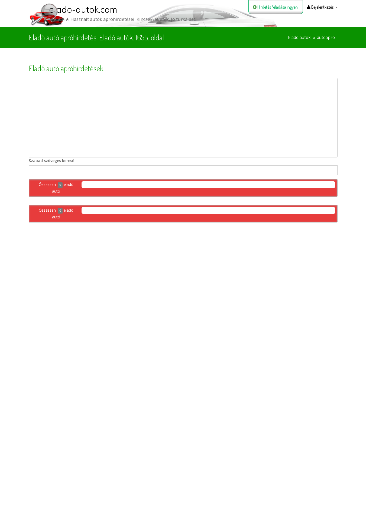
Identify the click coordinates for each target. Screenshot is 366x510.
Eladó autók (299, 37)
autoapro (326, 37)
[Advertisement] (183, 118)
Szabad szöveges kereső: (52, 160)
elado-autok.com (83, 9)
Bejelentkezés (320, 7)
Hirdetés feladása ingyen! (276, 7)
